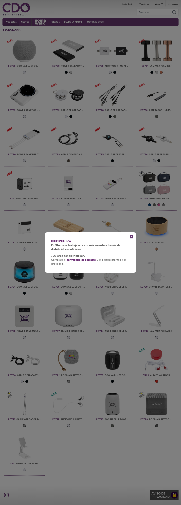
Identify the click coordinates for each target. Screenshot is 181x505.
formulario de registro (81, 259)
